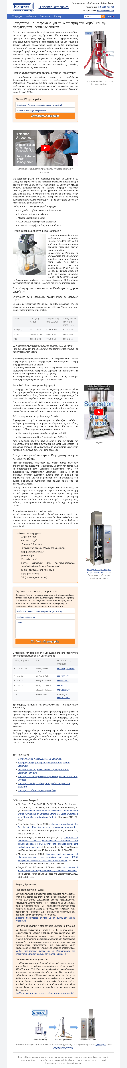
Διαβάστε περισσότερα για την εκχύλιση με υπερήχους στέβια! (44, 993)
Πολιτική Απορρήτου (87, 1060)
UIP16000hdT (63, 690)
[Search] (103, 16)
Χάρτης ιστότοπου (29, 1060)
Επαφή (57, 16)
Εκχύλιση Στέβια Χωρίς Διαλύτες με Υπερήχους (40, 759)
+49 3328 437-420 (106, 7)
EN (109, 16)
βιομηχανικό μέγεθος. (63, 1048)
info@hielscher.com (105, 10)
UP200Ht (61, 668)
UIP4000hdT (62, 681)
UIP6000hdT (62, 685)
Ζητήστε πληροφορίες (45, 115)
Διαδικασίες (31, 16)
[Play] (45, 148)
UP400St (70, 668)
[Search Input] (92, 16)
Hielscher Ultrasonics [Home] (54, 7)
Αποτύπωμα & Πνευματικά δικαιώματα (57, 1060)
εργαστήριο (101, 1045)
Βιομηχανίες (45, 16)
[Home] (23, 6)
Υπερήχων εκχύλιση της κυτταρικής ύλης (37, 790)
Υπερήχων (17, 16)
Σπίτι (20, 1057)
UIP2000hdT (62, 676)
